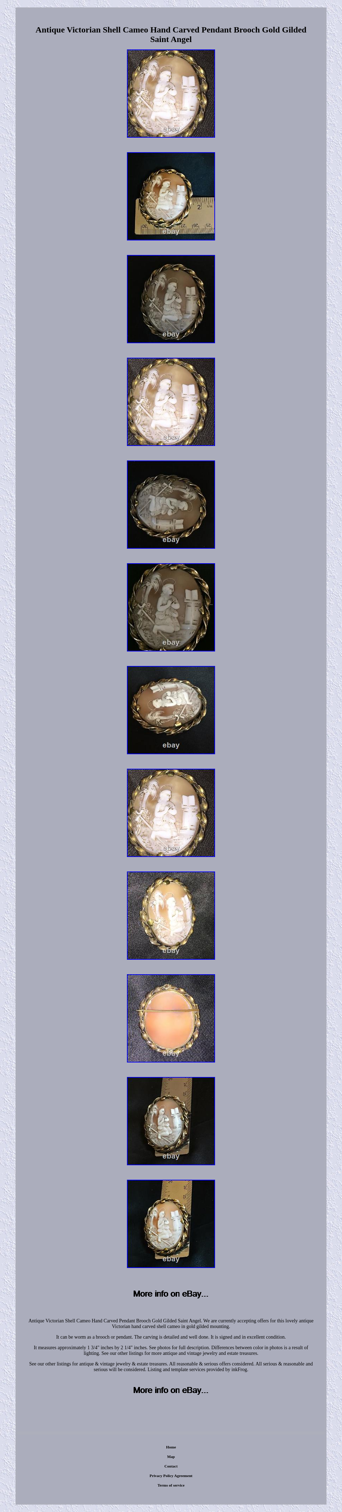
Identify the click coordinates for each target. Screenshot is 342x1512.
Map (171, 1456)
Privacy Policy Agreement (170, 1476)
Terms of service (171, 1485)
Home (171, 1447)
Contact (170, 1466)
